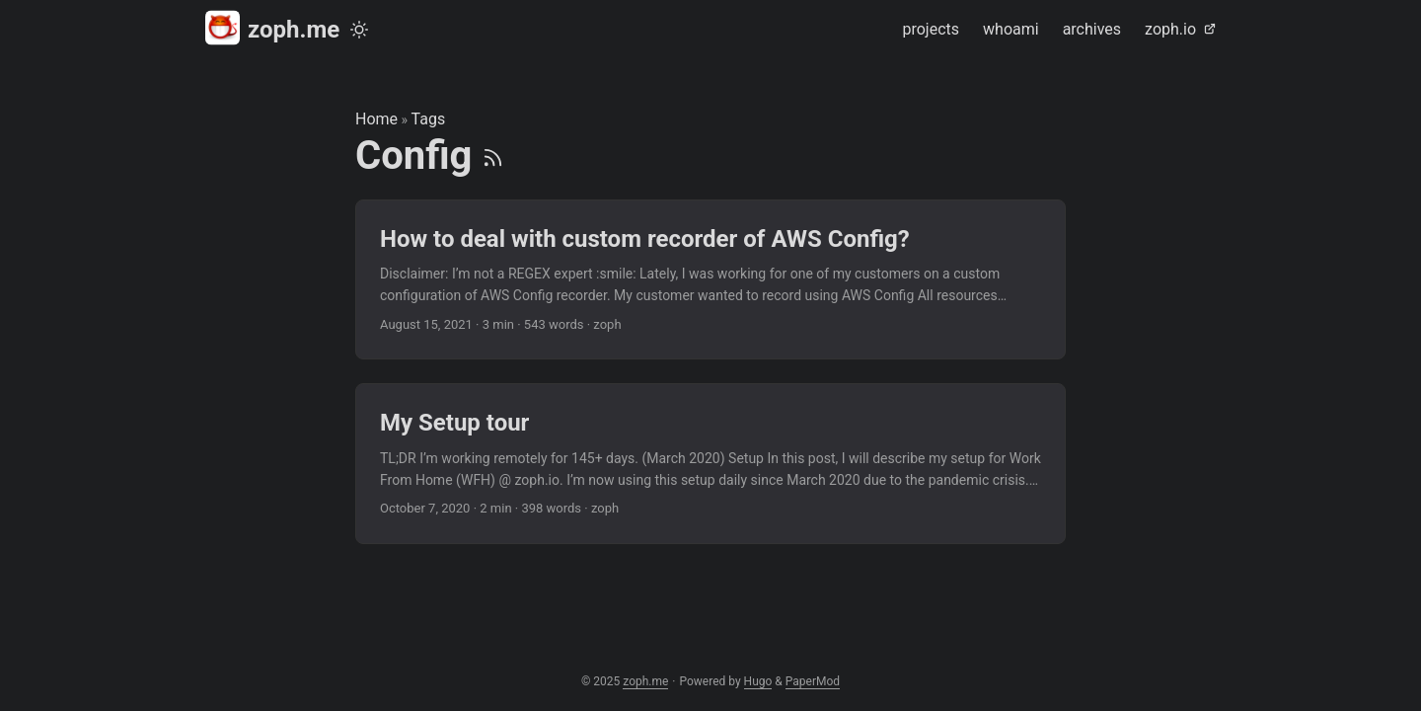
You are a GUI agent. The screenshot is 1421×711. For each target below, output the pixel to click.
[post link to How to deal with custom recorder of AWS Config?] (710, 279)
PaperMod (812, 681)
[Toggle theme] (359, 29)
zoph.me (272, 28)
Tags (428, 119)
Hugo (758, 681)
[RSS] (493, 155)
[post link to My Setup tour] (710, 463)
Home (376, 119)
